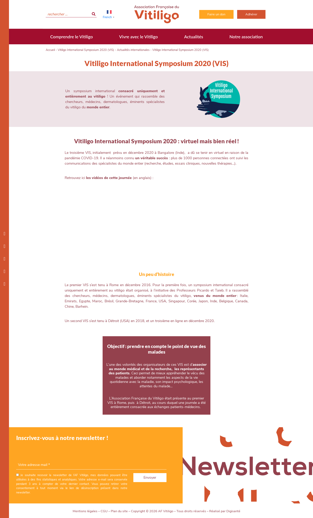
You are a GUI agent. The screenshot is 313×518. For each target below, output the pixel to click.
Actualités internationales (133, 50)
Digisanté (233, 511)
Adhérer (251, 14)
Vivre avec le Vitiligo (138, 36)
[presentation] (46, 452)
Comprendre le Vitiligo (71, 36)
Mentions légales (85, 511)
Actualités (193, 36)
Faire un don (216, 14)
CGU (104, 511)
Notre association (246, 36)
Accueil (50, 50)
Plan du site (119, 511)
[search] (71, 14)
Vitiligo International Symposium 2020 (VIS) (86, 50)
